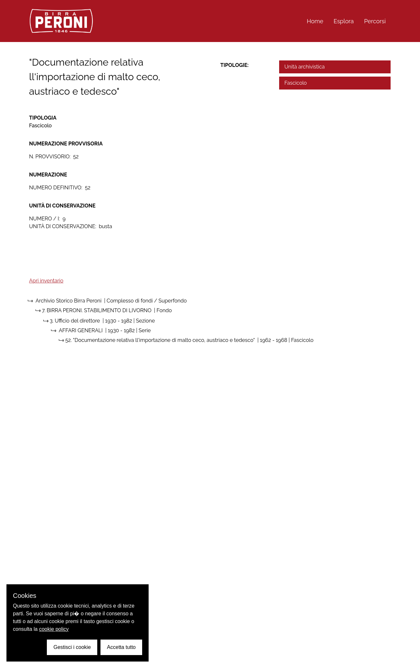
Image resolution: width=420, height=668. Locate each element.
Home (315, 21)
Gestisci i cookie (72, 647)
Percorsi (375, 21)
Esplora (344, 21)
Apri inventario (46, 281)
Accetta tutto (121, 647)
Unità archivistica (304, 67)
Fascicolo (295, 83)
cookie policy (54, 629)
